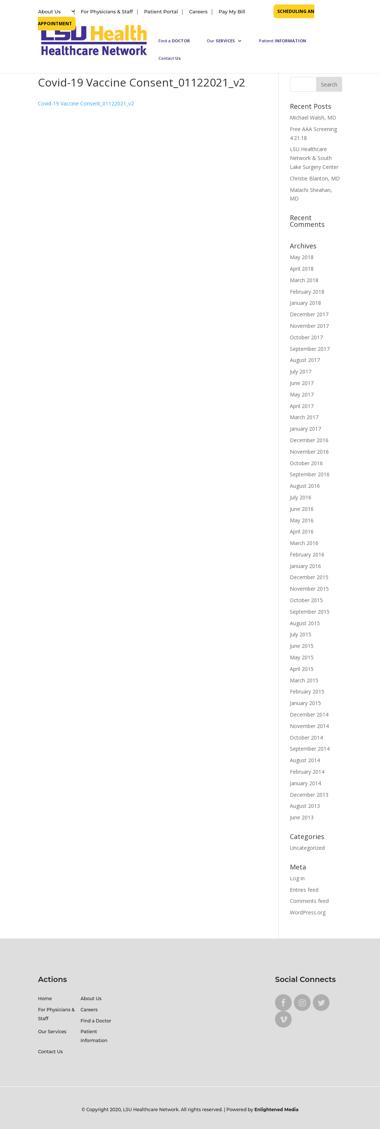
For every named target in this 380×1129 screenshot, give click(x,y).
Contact (169, 58)
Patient (282, 40)
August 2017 (305, 359)
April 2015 (302, 668)
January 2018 (305, 302)
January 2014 (305, 783)
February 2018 (307, 291)
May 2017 (302, 394)
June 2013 (302, 817)
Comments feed (309, 900)
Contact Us (50, 1051)
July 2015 (300, 634)
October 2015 (306, 600)
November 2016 (309, 451)
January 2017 (305, 428)
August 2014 (305, 760)
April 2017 (302, 405)
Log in (297, 878)
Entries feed (304, 889)
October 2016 (306, 463)
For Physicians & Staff (107, 11)
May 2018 (302, 257)
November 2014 (309, 726)
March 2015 (304, 680)
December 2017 (309, 314)
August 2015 (305, 623)
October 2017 (306, 337)
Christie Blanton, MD (315, 178)
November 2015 (309, 588)
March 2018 (304, 280)
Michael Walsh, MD (313, 117)
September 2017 (310, 348)
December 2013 (309, 794)
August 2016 (305, 485)
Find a (174, 40)
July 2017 (300, 371)
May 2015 (302, 657)
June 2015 (302, 645)
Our (221, 40)
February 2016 (307, 554)
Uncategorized (307, 847)
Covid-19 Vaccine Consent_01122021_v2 (86, 103)
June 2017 (302, 382)
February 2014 (307, 771)
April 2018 (302, 268)
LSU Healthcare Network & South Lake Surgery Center (314, 158)
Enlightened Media (277, 1109)
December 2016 (309, 440)
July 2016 (300, 497)
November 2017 (309, 325)
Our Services (52, 1031)
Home (45, 998)
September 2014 (310, 748)
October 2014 (306, 737)
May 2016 (302, 520)
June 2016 (302, 508)
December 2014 (309, 714)
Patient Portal (161, 11)
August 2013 (305, 805)
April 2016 (302, 531)
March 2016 (304, 542)
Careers (198, 11)
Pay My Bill (232, 11)
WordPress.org (307, 912)
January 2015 (305, 703)
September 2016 (310, 474)
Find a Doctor (96, 1021)
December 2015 (309, 577)
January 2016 (305, 566)
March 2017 (304, 417)
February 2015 (307, 691)
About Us (49, 11)
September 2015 (310, 611)
